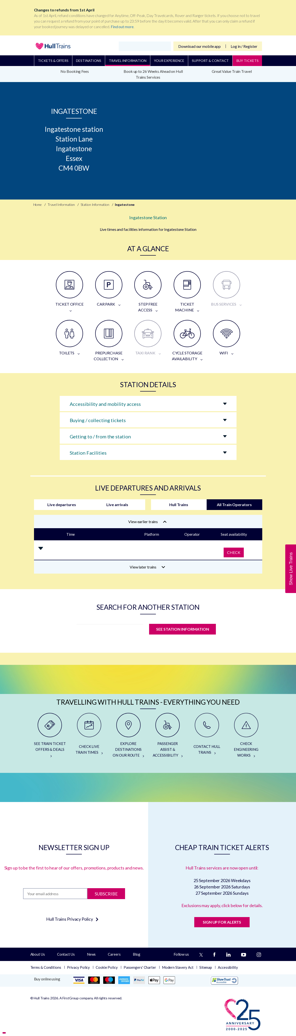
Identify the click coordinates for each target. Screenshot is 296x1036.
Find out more (122, 26)
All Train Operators (234, 504)
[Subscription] (55, 893)
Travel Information (127, 60)
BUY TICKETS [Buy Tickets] (248, 60)
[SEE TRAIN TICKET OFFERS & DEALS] (50, 737)
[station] (109, 630)
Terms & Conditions (45, 967)
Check (233, 552)
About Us (37, 954)
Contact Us (66, 954)
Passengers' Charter (140, 967)
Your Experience (169, 60)
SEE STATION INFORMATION (182, 629)
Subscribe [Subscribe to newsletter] (106, 893)
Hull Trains (178, 504)
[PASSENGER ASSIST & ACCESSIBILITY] (168, 737)
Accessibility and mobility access (105, 403)
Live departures (61, 504)
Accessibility (228, 967)
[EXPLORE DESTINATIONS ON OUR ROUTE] (128, 737)
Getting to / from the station (100, 436)
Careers (114, 954)
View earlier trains (147, 521)
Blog (137, 954)
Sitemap (205, 967)
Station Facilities (88, 452)
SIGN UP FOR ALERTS (222, 922)
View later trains (147, 567)
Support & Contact (210, 60)
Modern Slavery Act (178, 967)
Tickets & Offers (53, 60)
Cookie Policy (107, 967)
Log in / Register (244, 46)
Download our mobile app (199, 46)
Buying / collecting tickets (98, 420)
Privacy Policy (78, 967)
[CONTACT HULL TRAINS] (207, 737)
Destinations (88, 60)
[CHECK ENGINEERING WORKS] (246, 737)
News (91, 954)
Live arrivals (117, 504)
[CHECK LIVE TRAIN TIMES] (89, 737)
